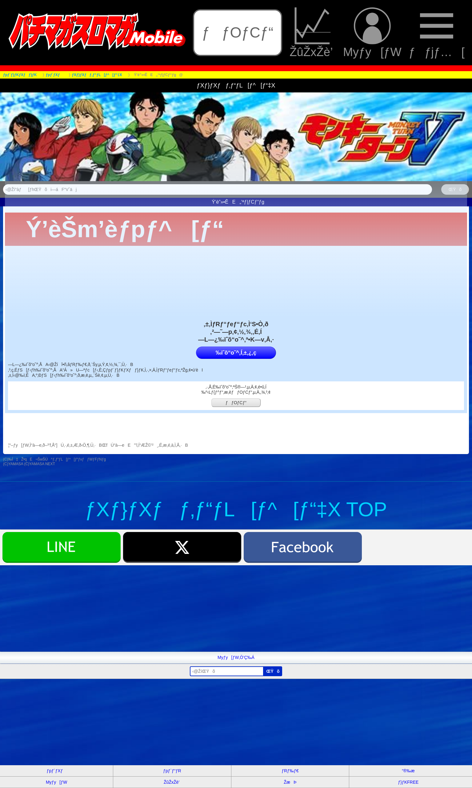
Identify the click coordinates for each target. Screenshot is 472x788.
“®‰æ (408, 770)
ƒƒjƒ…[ (437, 32)
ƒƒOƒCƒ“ (237, 32)
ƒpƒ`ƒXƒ (56, 770)
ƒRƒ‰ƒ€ (290, 770)
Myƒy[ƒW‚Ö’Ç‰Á (236, 657)
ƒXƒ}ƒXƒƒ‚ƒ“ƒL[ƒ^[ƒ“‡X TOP (236, 509)
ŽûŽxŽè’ (313, 32)
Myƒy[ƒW (372, 32)
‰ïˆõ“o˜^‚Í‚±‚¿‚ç (236, 353)
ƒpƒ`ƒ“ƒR (172, 770)
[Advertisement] (184, 608)
